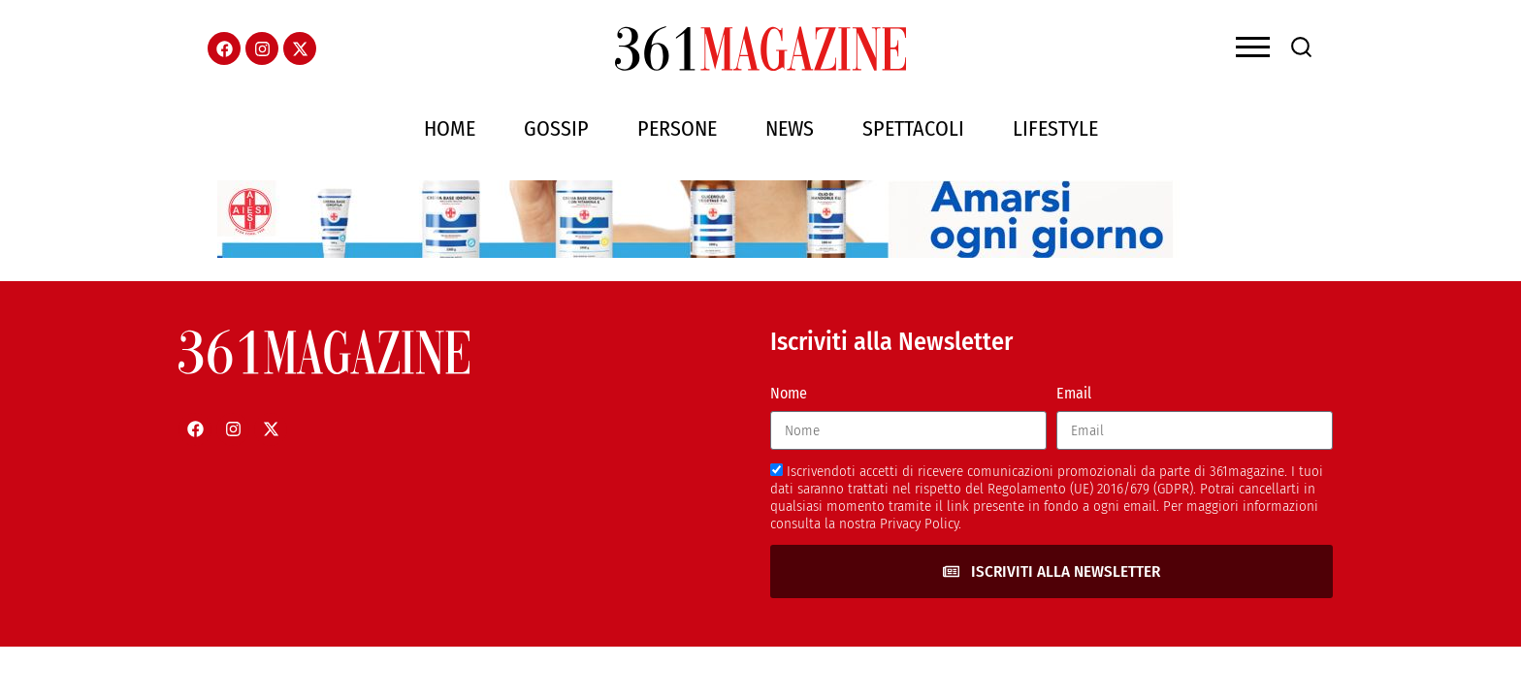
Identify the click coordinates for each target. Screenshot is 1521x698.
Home (449, 128)
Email (1073, 393)
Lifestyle (1055, 128)
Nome (788, 393)
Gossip (556, 128)
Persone (677, 128)
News (789, 128)
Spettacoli (913, 128)
